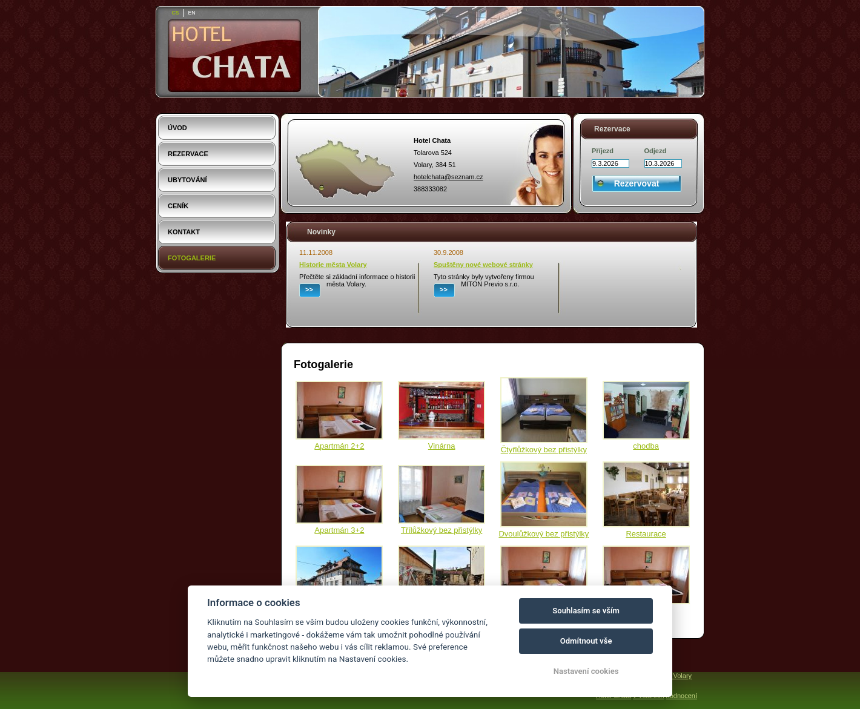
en (191, 13)
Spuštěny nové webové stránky (483, 264)
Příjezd (603, 150)
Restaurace (646, 533)
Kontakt (184, 232)
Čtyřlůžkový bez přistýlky (544, 449)
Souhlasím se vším (586, 610)
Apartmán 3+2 (339, 530)
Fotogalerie (192, 258)
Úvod (177, 127)
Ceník (178, 205)
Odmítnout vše (586, 640)
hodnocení (681, 695)
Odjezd (655, 150)
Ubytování (187, 179)
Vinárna (441, 445)
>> (309, 289)
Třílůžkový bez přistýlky (441, 530)
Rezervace (188, 153)
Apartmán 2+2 (339, 445)
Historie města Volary (333, 264)
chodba (646, 445)
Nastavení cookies (586, 671)
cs (175, 13)
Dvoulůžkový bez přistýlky (543, 533)
